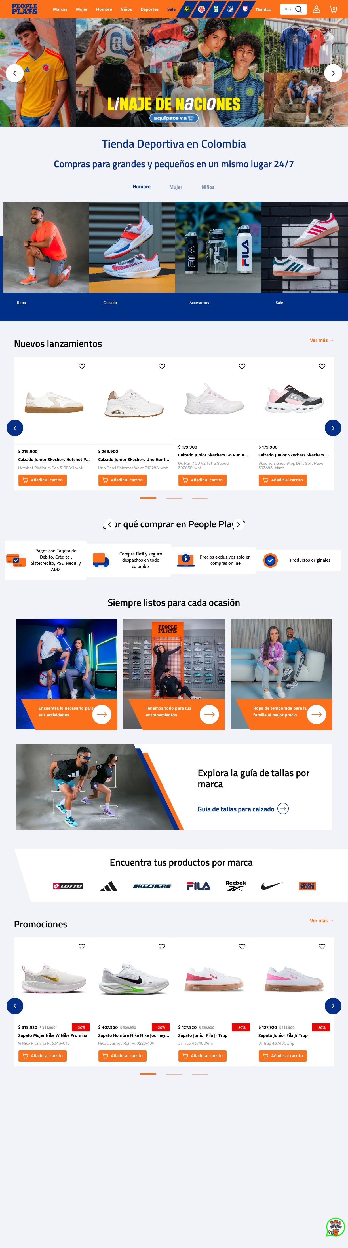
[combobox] (291, 9)
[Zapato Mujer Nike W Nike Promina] (54, 1001)
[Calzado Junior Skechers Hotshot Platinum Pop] (54, 423)
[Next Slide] (333, 73)
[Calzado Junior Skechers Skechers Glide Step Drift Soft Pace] (294, 423)
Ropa (21, 302)
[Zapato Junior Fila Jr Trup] (214, 1001)
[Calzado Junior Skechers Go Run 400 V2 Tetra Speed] (214, 423)
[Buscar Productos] (298, 9)
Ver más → (322, 340)
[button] (54, 480)
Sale (279, 302)
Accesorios (199, 302)
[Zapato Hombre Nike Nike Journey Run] (134, 1001)
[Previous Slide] (15, 73)
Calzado (110, 302)
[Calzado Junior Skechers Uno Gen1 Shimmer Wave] (134, 423)
